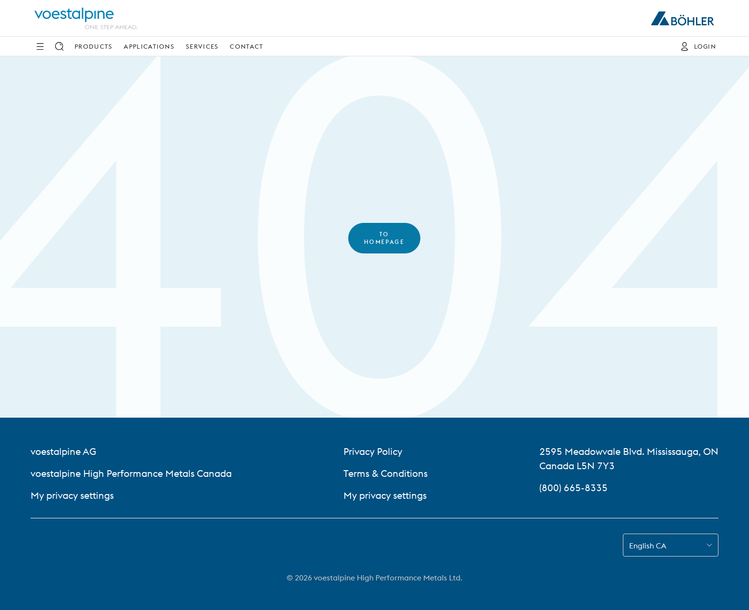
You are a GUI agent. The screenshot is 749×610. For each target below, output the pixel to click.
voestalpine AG (63, 451)
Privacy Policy (372, 451)
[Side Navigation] (40, 46)
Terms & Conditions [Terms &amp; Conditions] (385, 473)
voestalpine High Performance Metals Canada (131, 473)
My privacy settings (72, 495)
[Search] (59, 46)
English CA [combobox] (647, 545)
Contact (246, 46)
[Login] (696, 46)
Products (93, 46)
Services (202, 46)
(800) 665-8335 (573, 488)
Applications (149, 46)
